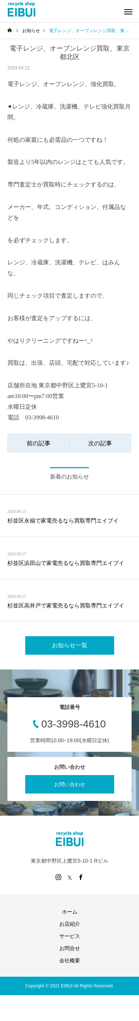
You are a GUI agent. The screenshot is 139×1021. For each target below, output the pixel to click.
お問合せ (69, 948)
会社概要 (69, 960)
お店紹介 (69, 924)
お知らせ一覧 (69, 645)
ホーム (69, 912)
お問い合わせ (69, 784)
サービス (69, 936)
